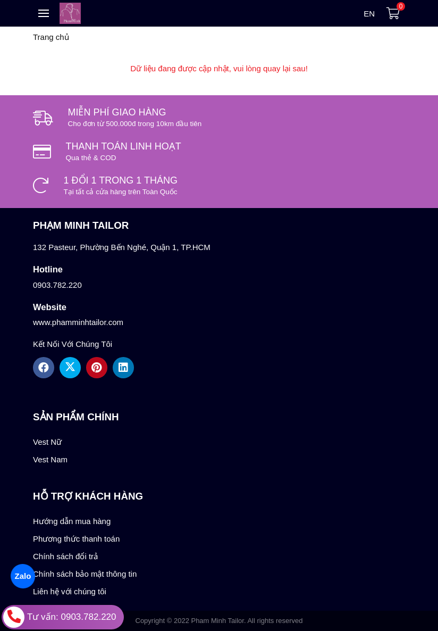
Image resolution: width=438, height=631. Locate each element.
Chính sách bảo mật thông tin (85, 573)
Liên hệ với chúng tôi (69, 591)
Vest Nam (50, 459)
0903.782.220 (57, 284)
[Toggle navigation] (43, 13)
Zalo (22, 575)
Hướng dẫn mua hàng (72, 521)
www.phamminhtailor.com (78, 322)
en (369, 13)
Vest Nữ (47, 441)
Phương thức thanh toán (76, 538)
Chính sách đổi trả (65, 556)
